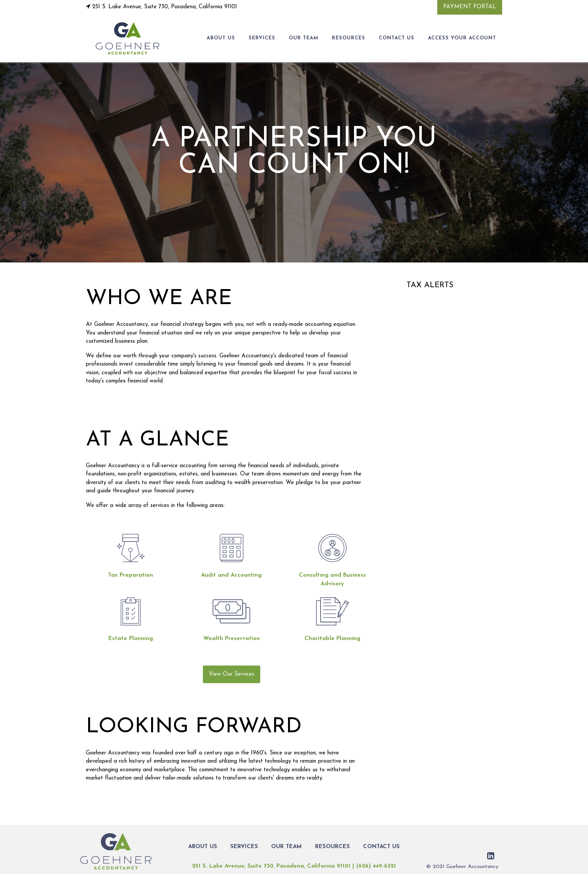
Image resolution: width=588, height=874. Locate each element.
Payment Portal (469, 7)
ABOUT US (221, 38)
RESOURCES (348, 38)
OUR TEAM (303, 38)
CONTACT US (396, 38)
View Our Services (231, 674)
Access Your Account (462, 38)
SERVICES (262, 38)
